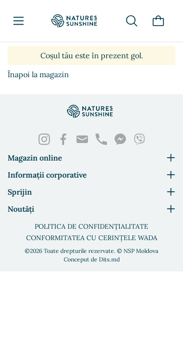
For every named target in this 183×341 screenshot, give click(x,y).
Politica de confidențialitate (91, 226)
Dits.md (109, 259)
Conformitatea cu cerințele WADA (91, 237)
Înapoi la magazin (38, 74)
